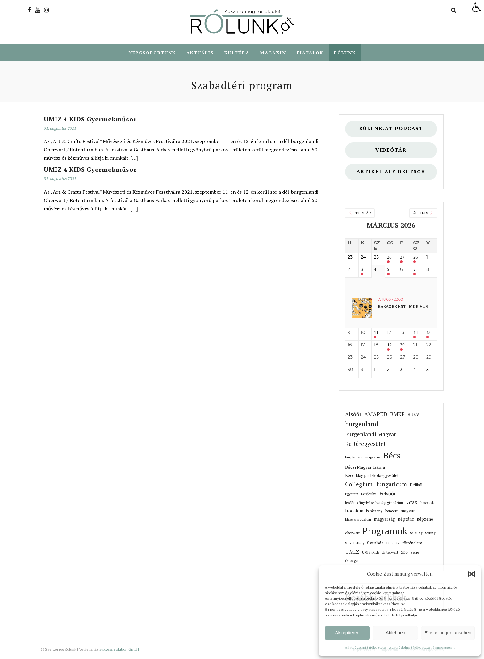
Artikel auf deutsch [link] (391, 171)
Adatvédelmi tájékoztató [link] (365, 647)
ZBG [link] (404, 552)
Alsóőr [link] (353, 414)
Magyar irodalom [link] (358, 519)
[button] (472, 574)
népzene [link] (425, 519)
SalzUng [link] (416, 533)
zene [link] (415, 552)
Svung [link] (430, 532)
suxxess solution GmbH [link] (119, 649)
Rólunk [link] (345, 53)
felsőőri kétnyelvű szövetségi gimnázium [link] (374, 503)
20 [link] (402, 345)
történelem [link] (412, 543)
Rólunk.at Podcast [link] (391, 128)
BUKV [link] (413, 414)
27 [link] (402, 257)
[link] (476, 7)
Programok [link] (384, 531)
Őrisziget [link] (352, 560)
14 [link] (415, 332)
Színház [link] (375, 543)
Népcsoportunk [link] (152, 53)
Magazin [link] (273, 53)
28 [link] (415, 257)
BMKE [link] (397, 414)
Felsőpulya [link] (369, 494)
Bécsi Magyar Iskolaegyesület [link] (371, 475)
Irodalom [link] (354, 510)
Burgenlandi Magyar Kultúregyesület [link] (370, 438)
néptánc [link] (406, 519)
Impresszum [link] (444, 647)
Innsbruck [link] (427, 503)
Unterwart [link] (390, 552)
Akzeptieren (347, 632)
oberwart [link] (352, 532)
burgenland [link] (361, 424)
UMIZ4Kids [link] (370, 552)
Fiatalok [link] (310, 53)
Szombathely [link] (354, 543)
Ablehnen (395, 632)
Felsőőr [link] (387, 493)
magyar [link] (407, 510)
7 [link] (414, 269)
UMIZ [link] (352, 551)
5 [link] (388, 269)
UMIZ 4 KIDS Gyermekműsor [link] (90, 119)
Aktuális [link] (200, 53)
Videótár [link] (391, 150)
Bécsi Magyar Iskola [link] (365, 467)
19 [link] (389, 345)
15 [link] (428, 332)
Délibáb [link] (417, 485)
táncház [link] (393, 542)
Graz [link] (412, 502)
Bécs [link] (391, 455)
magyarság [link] (384, 519)
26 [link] (389, 257)
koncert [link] (391, 511)
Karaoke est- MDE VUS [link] (403, 306)
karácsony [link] (374, 511)
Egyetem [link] (351, 494)
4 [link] (375, 269)
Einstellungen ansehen (447, 632)
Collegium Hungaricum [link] (376, 484)
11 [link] (376, 332)
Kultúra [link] (236, 53)
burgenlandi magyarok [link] (363, 457)
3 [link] (362, 269)
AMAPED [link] (375, 414)
